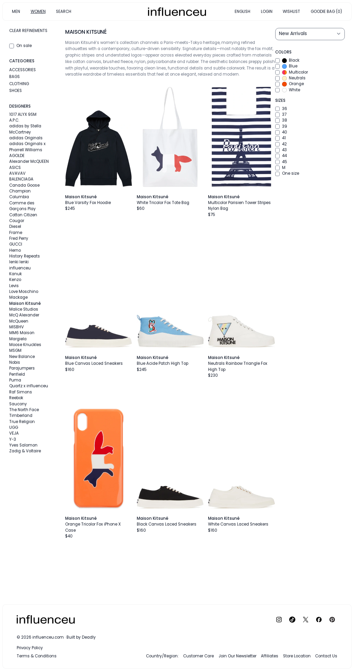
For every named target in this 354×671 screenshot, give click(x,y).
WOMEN (38, 11)
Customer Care (198, 656)
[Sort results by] (310, 34)
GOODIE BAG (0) (326, 11)
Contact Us (326, 656)
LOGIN (266, 11)
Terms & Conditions (37, 656)
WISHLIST (291, 11)
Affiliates (269, 656)
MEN (16, 11)
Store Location (297, 656)
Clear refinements (28, 30)
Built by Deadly (81, 637)
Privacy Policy (30, 648)
